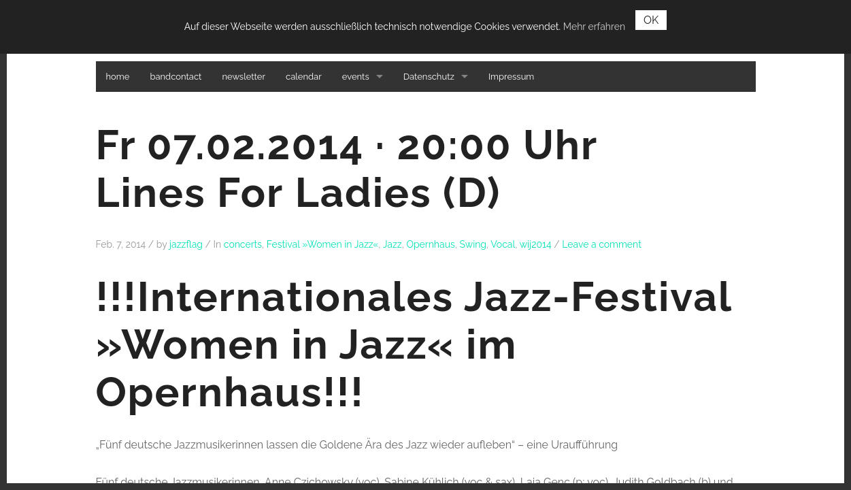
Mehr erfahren (594, 26)
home (118, 76)
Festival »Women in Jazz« (323, 244)
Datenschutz (428, 76)
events (355, 76)
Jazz (392, 244)
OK (651, 20)
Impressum (511, 76)
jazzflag (186, 244)
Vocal (502, 244)
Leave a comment (601, 244)
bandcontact (175, 76)
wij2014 (536, 244)
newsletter (243, 76)
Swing (472, 244)
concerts (243, 244)
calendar (304, 76)
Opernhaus (430, 244)
